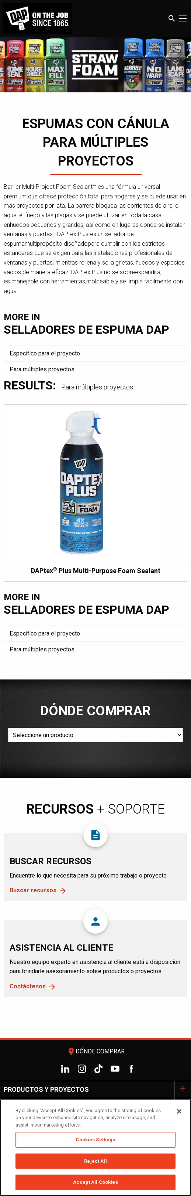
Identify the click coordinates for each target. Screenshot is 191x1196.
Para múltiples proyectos (42, 369)
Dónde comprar (96, 1051)
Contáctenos (28, 986)
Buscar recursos (33, 890)
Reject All (95, 1162)
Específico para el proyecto (45, 353)
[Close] (179, 1112)
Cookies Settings (95, 1140)
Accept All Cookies (95, 1183)
